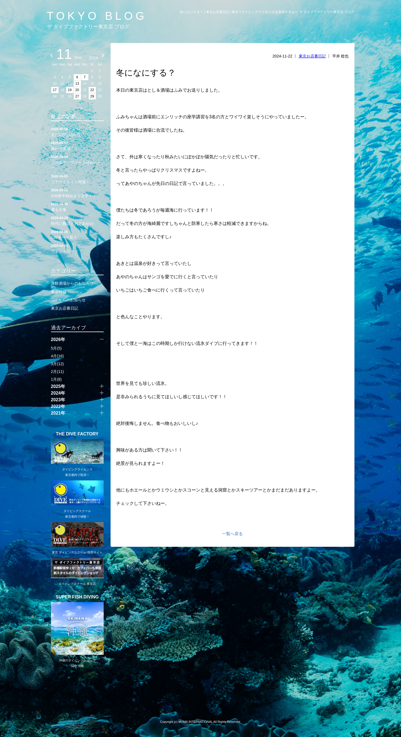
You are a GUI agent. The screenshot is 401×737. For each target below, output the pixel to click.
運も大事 (77, 206)
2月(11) (57, 371)
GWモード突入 (77, 234)
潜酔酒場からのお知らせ (72, 283)
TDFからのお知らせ (68, 300)
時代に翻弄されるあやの (77, 220)
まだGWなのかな (77, 131)
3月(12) (57, 364)
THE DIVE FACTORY (77, 434)
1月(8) (56, 379)
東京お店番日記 (312, 56)
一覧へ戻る (232, 533)
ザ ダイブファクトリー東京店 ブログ (88, 26)
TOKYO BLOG (97, 16)
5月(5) (56, 348)
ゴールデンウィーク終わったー (77, 162)
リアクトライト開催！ (77, 179)
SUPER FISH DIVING (77, 597)
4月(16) (57, 356)
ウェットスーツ (77, 248)
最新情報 (59, 291)
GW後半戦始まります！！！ (77, 192)
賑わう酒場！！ (77, 145)
